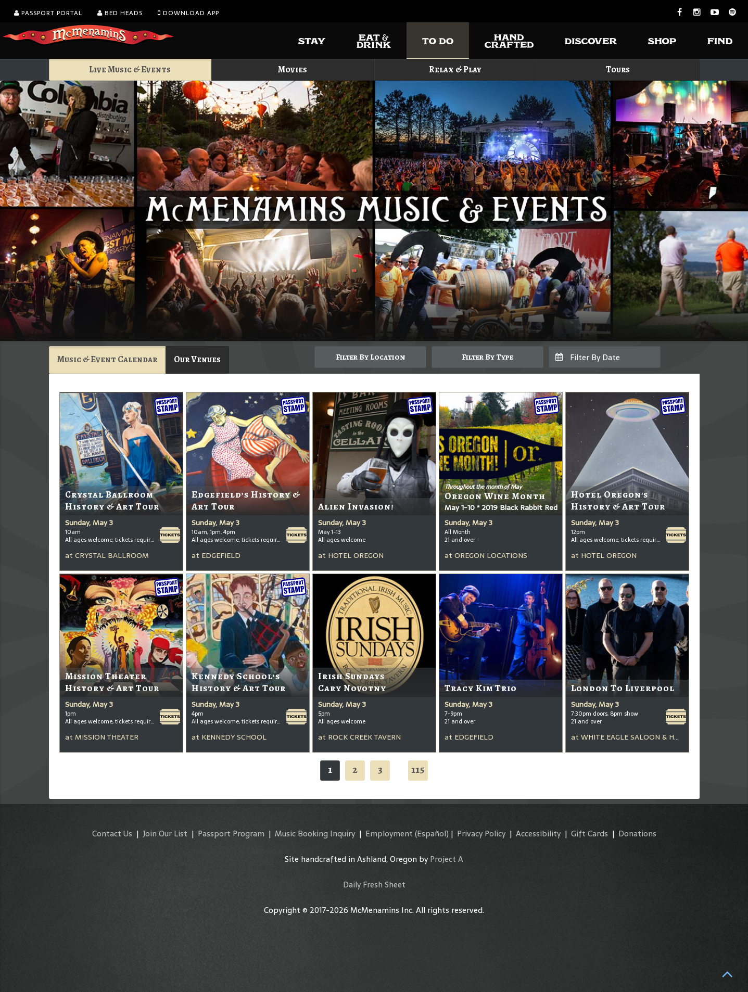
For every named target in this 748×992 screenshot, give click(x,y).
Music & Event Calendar (107, 359)
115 (418, 769)
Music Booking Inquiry (315, 833)
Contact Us (112, 833)
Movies (292, 69)
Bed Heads (120, 13)
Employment (389, 833)
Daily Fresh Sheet (374, 884)
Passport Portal (48, 13)
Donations (637, 833)
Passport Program (231, 833)
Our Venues (197, 359)
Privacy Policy (481, 833)
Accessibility (538, 833)
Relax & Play (455, 69)
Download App (188, 13)
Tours (618, 69)
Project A (446, 859)
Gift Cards (589, 833)
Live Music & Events (130, 69)
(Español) (432, 833)
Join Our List (165, 833)
